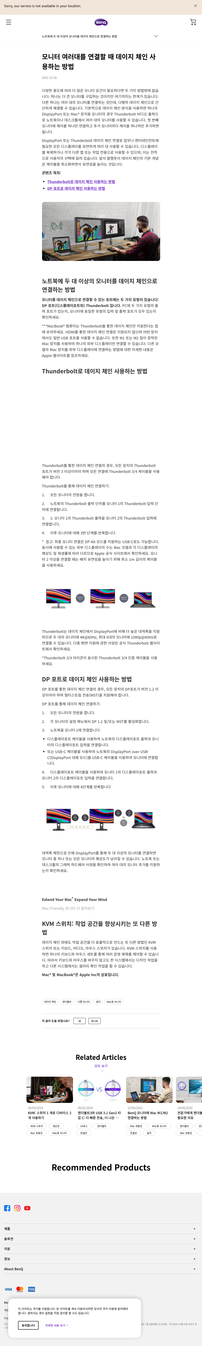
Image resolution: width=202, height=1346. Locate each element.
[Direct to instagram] (17, 1207)
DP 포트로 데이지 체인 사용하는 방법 (76, 188)
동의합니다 (28, 1325)
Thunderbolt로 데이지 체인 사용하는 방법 (81, 181)
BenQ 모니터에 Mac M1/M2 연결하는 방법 (148, 1115)
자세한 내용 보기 (56, 1325)
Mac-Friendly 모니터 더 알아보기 (68, 908)
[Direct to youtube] (27, 1207)
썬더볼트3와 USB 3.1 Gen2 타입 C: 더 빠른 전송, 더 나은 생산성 (99, 1115)
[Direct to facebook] (7, 1207)
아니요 (94, 1021)
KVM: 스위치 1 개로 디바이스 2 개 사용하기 (49, 1115)
